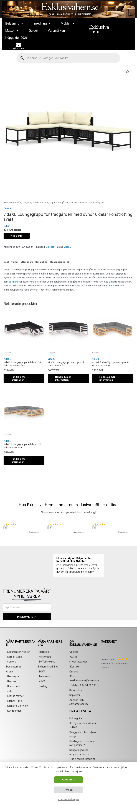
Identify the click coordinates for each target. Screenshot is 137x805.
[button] (128, 72)
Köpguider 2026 (16, 37)
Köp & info (16, 235)
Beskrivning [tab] (11, 261)
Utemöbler (15, 202)
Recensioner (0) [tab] (59, 261)
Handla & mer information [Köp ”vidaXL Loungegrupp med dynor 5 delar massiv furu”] (63, 378)
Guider (33, 30)
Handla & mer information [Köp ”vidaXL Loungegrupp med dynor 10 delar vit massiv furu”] (19, 378)
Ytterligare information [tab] (34, 261)
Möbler (68, 23)
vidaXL (7, 226)
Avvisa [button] (69, 789)
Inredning (42, 23)
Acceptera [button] (68, 779)
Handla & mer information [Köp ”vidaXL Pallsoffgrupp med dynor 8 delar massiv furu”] (107, 378)
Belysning (14, 23)
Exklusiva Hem (99, 29)
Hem (6, 202)
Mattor (12, 30)
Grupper (27, 202)
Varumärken (56, 30)
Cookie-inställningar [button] (68, 799)
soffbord (13, 281)
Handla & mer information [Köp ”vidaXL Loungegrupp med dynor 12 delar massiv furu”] (19, 460)
